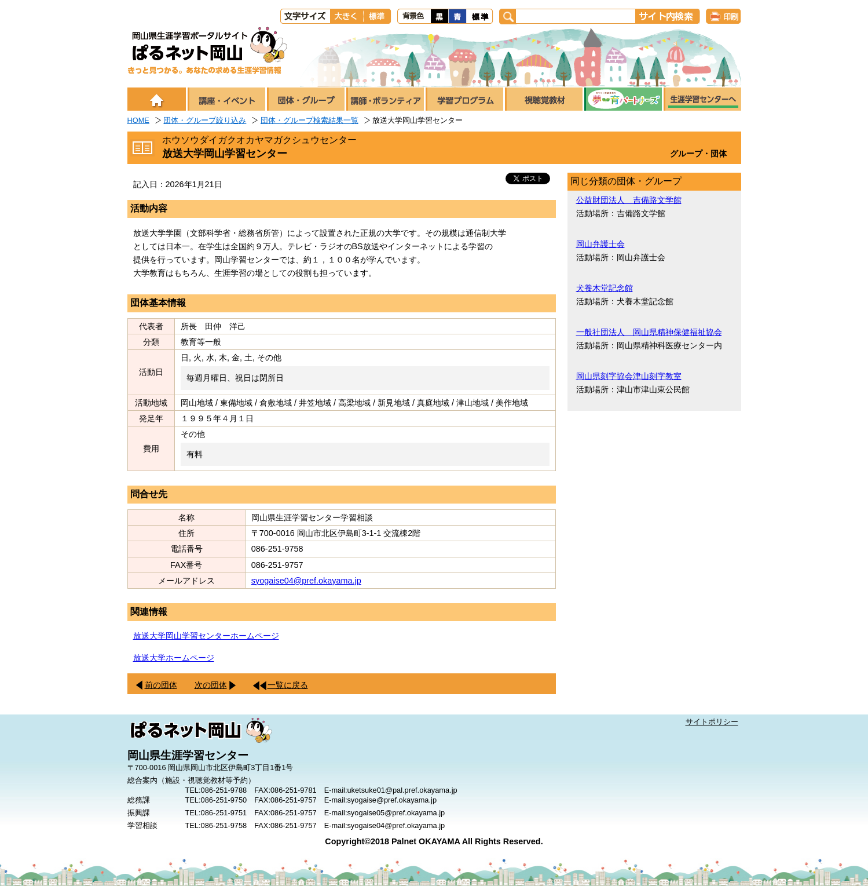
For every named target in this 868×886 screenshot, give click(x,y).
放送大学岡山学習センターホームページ (206, 635)
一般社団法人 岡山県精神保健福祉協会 (649, 332)
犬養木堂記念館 (604, 288)
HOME (138, 120)
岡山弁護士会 (600, 244)
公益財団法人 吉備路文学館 (629, 200)
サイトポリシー (712, 721)
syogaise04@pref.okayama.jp (306, 580)
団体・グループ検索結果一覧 (309, 120)
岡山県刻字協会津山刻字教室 (629, 376)
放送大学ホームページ (173, 657)
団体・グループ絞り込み (204, 120)
